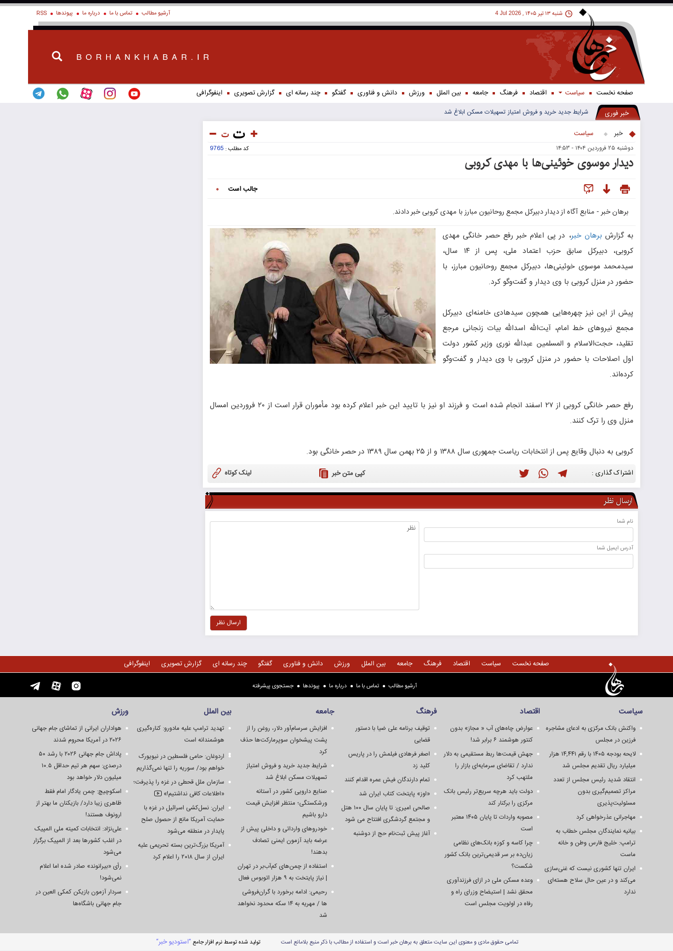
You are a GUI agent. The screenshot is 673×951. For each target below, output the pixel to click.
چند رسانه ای (303, 93)
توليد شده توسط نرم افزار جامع (208, 942)
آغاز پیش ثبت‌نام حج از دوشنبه (391, 834)
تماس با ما (120, 13)
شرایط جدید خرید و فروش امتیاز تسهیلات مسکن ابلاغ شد (516, 112)
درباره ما (91, 13)
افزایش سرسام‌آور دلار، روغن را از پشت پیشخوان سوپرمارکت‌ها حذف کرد (283, 740)
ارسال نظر (617, 501)
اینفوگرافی (209, 93)
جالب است (242, 189)
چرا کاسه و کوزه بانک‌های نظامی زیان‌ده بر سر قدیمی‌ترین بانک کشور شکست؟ (488, 855)
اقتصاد (538, 93)
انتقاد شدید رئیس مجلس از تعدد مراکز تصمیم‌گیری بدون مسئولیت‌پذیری (594, 791)
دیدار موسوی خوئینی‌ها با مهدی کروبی (549, 163)
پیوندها (64, 13)
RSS (41, 13)
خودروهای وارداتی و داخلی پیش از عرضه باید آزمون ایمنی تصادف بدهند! (284, 840)
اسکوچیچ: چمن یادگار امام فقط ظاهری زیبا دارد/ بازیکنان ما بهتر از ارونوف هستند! (79, 803)
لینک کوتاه (230, 473)
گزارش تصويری (254, 93)
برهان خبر (586, 236)
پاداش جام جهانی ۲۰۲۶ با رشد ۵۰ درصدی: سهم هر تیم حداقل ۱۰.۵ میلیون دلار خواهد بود (80, 766)
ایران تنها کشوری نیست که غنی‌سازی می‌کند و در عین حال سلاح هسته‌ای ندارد (590, 880)
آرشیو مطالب (156, 13)
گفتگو (339, 93)
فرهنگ (509, 93)
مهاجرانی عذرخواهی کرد (606, 817)
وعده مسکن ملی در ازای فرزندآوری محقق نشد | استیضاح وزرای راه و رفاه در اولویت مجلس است (490, 892)
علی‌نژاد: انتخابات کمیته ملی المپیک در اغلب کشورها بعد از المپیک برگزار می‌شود (77, 840)
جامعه (480, 93)
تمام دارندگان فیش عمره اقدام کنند (387, 780)
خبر (618, 133)
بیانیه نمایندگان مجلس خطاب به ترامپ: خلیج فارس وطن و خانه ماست (596, 843)
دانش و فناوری (377, 93)
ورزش (417, 93)
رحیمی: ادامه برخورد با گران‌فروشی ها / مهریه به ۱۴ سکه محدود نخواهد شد (282, 904)
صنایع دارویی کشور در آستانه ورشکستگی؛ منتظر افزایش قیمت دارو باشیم (286, 803)
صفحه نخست (614, 93)
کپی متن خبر (341, 473)
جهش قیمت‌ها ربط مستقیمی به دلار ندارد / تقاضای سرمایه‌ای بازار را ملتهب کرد (488, 766)
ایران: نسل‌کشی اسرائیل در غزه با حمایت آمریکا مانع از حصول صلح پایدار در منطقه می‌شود (182, 819)
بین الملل (449, 93)
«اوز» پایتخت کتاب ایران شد (394, 794)
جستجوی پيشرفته (273, 686)
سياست (571, 93)
